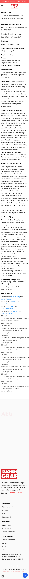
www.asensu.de (6, 289)
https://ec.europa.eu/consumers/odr (13, 91)
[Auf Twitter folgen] (15, 566)
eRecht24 (9, 276)
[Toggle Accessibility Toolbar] (25, 575)
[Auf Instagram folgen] (13, 566)
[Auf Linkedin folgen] (17, 566)
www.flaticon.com (7, 299)
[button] (2, 6)
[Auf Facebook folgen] (11, 566)
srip (12, 306)
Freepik (13, 301)
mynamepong (15, 297)
